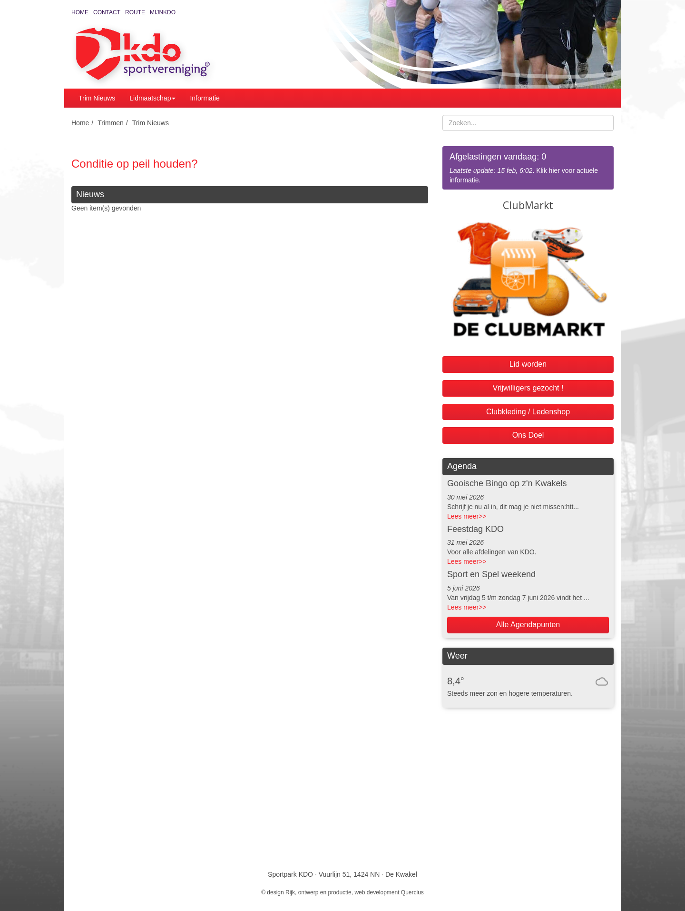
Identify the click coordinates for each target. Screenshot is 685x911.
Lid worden (528, 364)
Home (79, 12)
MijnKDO (163, 12)
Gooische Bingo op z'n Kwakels (507, 483)
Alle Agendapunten (528, 625)
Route (135, 12)
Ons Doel (528, 435)
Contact (106, 12)
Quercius (412, 892)
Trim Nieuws (96, 98)
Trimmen (111, 123)
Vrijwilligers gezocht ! (528, 388)
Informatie (204, 98)
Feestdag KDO (475, 529)
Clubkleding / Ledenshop (528, 412)
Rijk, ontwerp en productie (318, 892)
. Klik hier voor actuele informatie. (528, 167)
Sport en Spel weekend (491, 574)
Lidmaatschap (152, 98)
